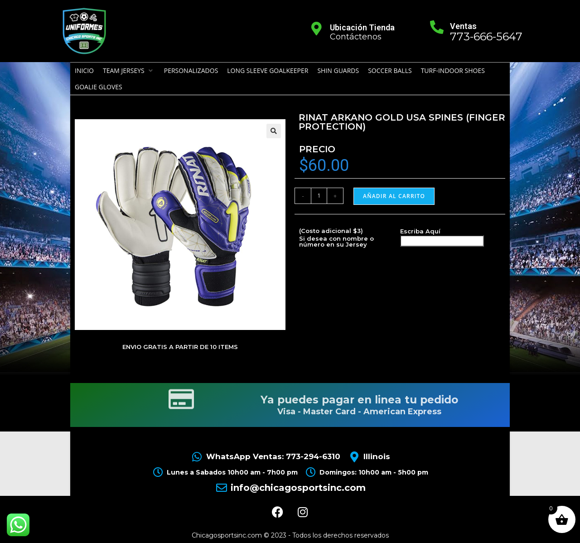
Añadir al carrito (394, 196)
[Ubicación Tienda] (317, 28)
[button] (129, 70)
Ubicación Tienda (362, 27)
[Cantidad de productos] (319, 196)
